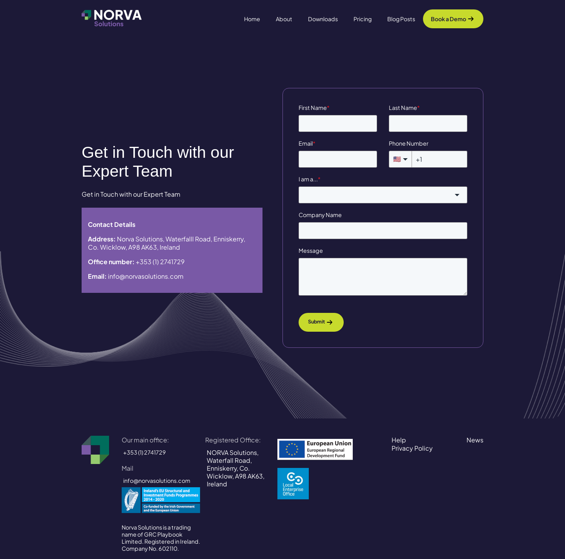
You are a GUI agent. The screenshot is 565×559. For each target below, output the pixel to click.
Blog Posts (401, 18)
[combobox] (383, 194)
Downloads (323, 18)
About (284, 18)
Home (252, 18)
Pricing (363, 18)
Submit (316, 322)
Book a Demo (448, 18)
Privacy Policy (412, 448)
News (475, 440)
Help (399, 440)
